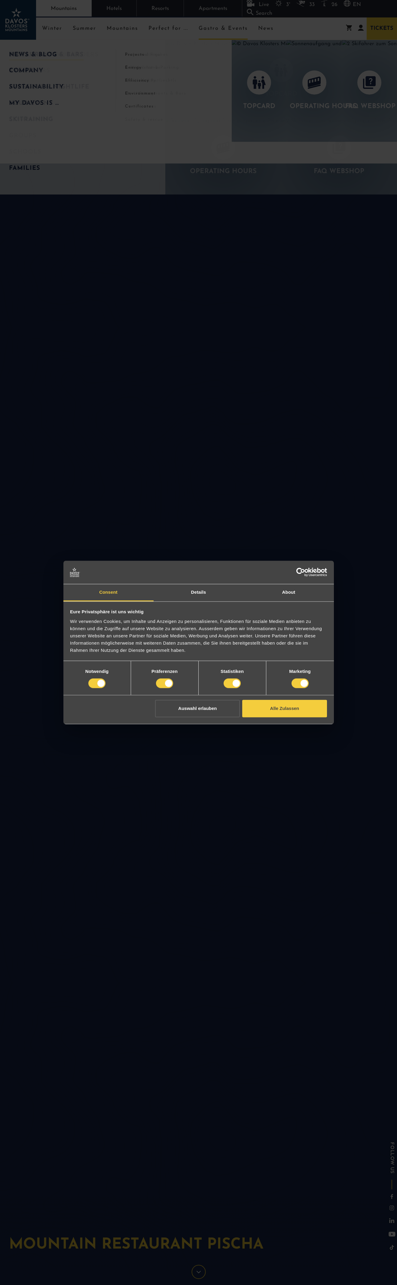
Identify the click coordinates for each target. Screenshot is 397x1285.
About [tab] (288, 592)
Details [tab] (198, 592)
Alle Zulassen (284, 708)
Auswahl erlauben (197, 708)
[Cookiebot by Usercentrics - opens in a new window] (300, 572)
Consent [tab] (108, 592)
